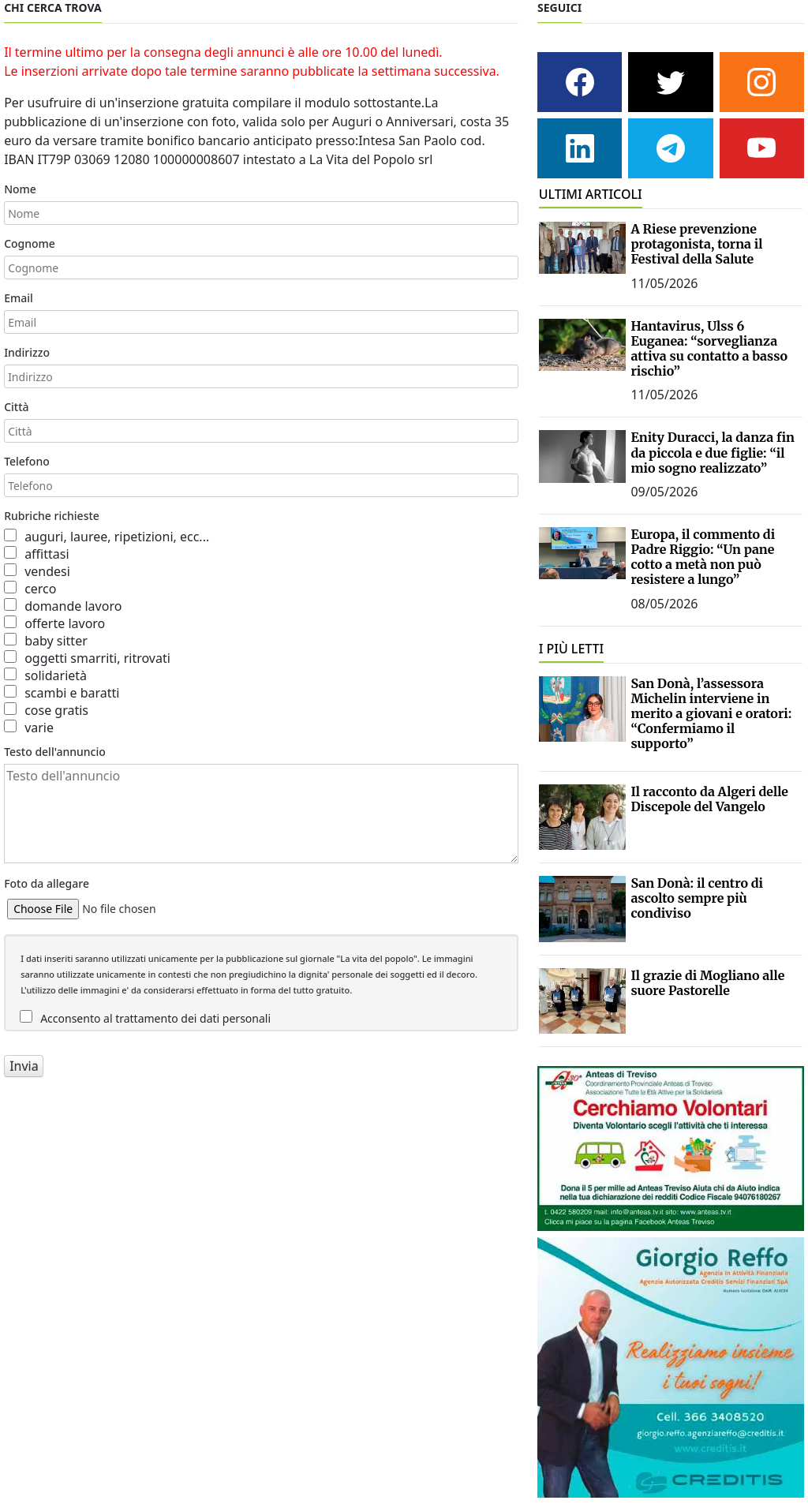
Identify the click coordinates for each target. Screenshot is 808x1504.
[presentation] (124, 1119)
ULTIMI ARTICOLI (590, 194)
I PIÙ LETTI (571, 648)
